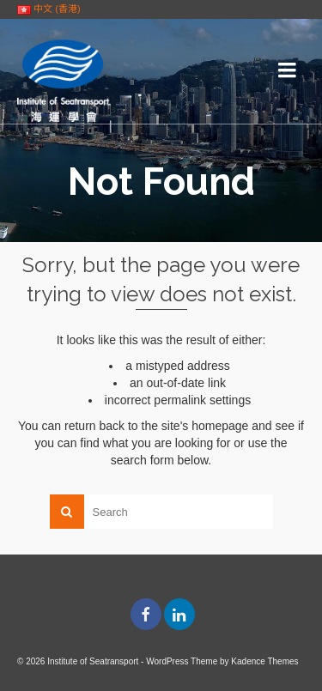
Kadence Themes (264, 661)
